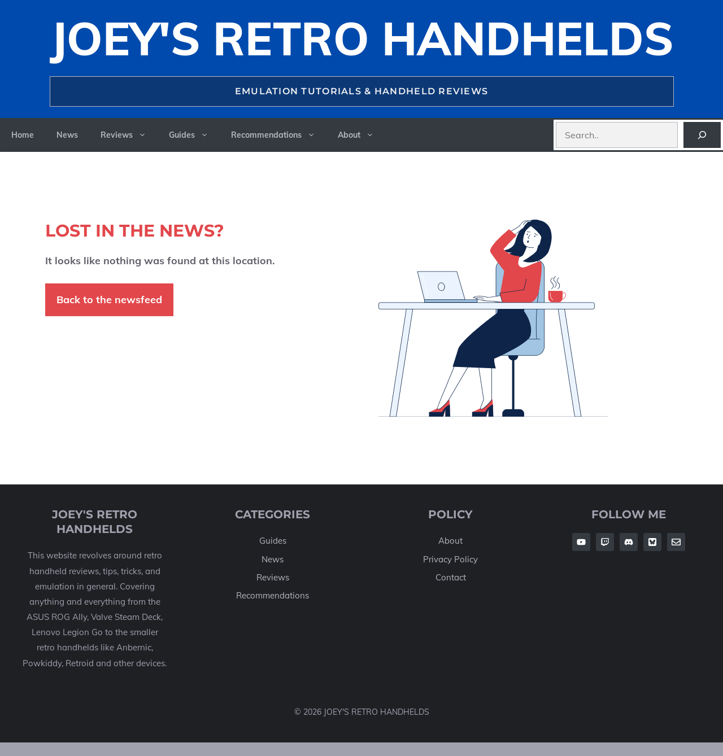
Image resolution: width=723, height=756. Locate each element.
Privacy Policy (450, 559)
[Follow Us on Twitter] (652, 542)
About (361, 135)
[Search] (702, 135)
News (67, 135)
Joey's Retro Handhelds (362, 38)
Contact (450, 577)
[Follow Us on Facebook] (581, 542)
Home (22, 135)
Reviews (129, 135)
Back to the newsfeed (109, 299)
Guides (194, 135)
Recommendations (278, 135)
